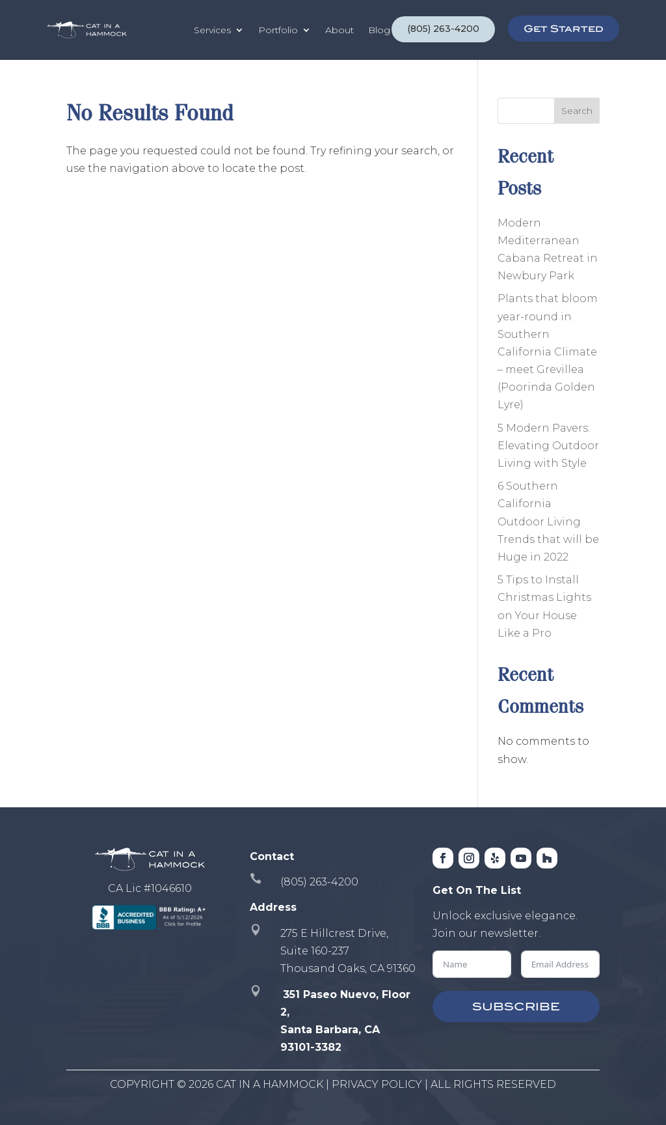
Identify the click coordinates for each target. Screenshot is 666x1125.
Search (577, 111)
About (339, 30)
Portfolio (278, 30)
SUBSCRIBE (516, 1006)
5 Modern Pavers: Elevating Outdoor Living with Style (548, 445)
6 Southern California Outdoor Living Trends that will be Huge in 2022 (548, 521)
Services (212, 30)
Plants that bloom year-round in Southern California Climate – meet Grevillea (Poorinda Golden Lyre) (548, 351)
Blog (379, 30)
